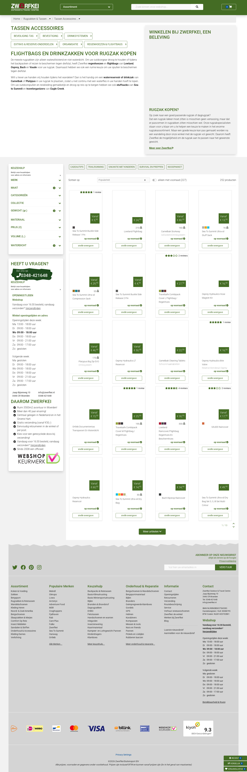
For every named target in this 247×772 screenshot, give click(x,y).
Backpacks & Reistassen (99, 591)
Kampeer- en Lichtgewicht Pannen (104, 631)
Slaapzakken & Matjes (21, 617)
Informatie (171, 586)
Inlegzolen (93, 621)
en (103, 63)
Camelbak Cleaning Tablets (172, 362)
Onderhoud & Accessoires (23, 631)
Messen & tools (133, 624)
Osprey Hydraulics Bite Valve (215, 364)
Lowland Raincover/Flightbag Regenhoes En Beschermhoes (169, 433)
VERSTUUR (225, 567)
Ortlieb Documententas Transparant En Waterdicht (85, 428)
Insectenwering (95, 624)
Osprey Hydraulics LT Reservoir (126, 362)
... (49, 18)
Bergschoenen (18, 614)
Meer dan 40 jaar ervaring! (31, 411)
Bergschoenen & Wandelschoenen (142, 591)
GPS (128, 611)
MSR (51, 607)
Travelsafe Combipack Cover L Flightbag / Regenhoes (169, 298)
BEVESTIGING (50, 35)
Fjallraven (54, 614)
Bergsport (16, 597)
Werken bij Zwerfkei (173, 617)
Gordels (129, 607)
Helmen (129, 614)
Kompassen (132, 621)
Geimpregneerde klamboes (139, 604)
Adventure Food (57, 604)
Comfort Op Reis (19, 621)
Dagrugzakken (95, 607)
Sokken (14, 594)
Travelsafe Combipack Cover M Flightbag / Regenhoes (126, 431)
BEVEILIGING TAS (24, 35)
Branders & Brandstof (98, 604)
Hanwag (53, 634)
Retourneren (170, 597)
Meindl (52, 591)
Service (167, 607)
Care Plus (53, 621)
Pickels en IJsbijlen (135, 634)
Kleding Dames (18, 634)
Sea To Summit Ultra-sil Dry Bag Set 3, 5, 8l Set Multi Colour (215, 501)
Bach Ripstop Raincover (173, 498)
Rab (51, 617)
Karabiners (131, 617)
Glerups (53, 594)
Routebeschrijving (173, 604)
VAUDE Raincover (219, 427)
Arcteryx (53, 601)
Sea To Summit (56, 631)
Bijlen (90, 601)
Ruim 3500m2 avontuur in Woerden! (37, 407)
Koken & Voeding (19, 591)
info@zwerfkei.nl (46, 392)
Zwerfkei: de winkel (173, 614)
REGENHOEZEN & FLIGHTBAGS (105, 44)
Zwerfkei (53, 627)
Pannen (129, 631)
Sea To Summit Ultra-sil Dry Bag (129, 501)
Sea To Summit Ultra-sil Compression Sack (83, 297)
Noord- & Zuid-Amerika (22, 611)
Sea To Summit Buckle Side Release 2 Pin (129, 296)
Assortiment (86, 7)
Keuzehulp (95, 586)
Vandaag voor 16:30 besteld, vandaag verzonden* (217, 628)
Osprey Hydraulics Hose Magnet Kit (213, 296)
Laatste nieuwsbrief (174, 630)
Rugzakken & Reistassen (23, 601)
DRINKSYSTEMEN (77, 35)
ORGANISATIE (70, 44)
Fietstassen (93, 614)
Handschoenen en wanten (100, 617)
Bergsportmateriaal (135, 594)
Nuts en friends (133, 627)
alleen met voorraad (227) (172, 180)
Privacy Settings (123, 754)
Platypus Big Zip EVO (89, 363)
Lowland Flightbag (133, 231)
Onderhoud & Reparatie (142, 586)
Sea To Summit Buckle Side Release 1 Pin (85, 233)
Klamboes (92, 637)
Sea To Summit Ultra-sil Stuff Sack (213, 233)
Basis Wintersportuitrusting (101, 597)
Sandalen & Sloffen (20, 627)
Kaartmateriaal (95, 627)
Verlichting (16, 637)
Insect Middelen (18, 624)
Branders (130, 601)
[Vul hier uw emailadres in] (189, 567)
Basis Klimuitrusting (97, 594)
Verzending (169, 601)
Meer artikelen (152, 531)
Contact (168, 591)
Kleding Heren (17, 607)
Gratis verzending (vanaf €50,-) (34, 422)
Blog (166, 621)
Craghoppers (55, 611)
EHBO (90, 611)
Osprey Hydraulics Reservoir (81, 499)
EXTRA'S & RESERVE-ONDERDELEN (33, 44)
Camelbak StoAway (173, 233)
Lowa (52, 597)
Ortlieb (52, 637)
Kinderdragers (94, 634)
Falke (51, 624)
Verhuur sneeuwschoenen (177, 611)
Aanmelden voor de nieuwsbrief (179, 633)
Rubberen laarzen (134, 637)
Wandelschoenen (19, 604)
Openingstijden (171, 594)
